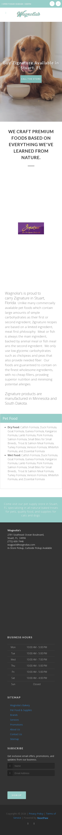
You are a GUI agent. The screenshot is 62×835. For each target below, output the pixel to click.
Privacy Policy (36, 813)
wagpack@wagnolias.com (21, 544)
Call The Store (31, 79)
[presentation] (25, 781)
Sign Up (17, 794)
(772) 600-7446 (15, 541)
